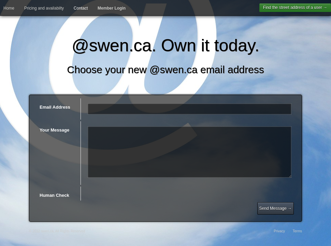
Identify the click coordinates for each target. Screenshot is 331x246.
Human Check (54, 195)
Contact (81, 8)
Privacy (279, 231)
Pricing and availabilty (44, 8)
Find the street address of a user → (295, 7)
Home (8, 8)
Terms (297, 231)
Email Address (55, 107)
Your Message (54, 130)
